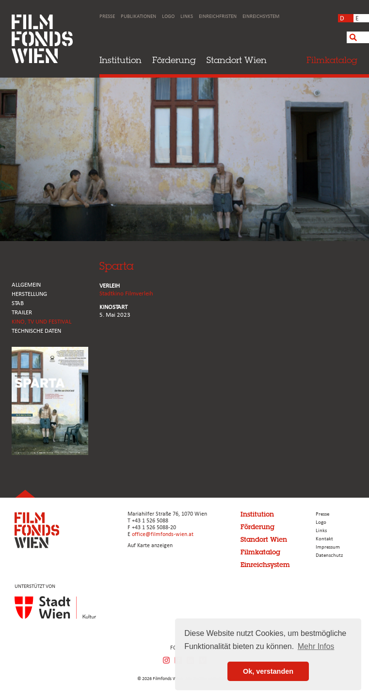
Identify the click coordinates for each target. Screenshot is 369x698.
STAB (18, 303)
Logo (168, 16)
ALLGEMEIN (26, 285)
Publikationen (138, 16)
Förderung (174, 60)
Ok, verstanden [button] (268, 671)
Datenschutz (329, 555)
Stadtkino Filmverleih (126, 294)
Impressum (328, 547)
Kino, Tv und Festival (41, 322)
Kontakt (324, 539)
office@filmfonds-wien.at (162, 534)
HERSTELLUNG (29, 294)
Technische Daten (36, 331)
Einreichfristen (218, 16)
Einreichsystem (260, 16)
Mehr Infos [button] (316, 646)
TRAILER (22, 312)
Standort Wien (237, 60)
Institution (120, 60)
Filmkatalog (260, 552)
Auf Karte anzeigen (150, 546)
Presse (107, 16)
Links (186, 16)
